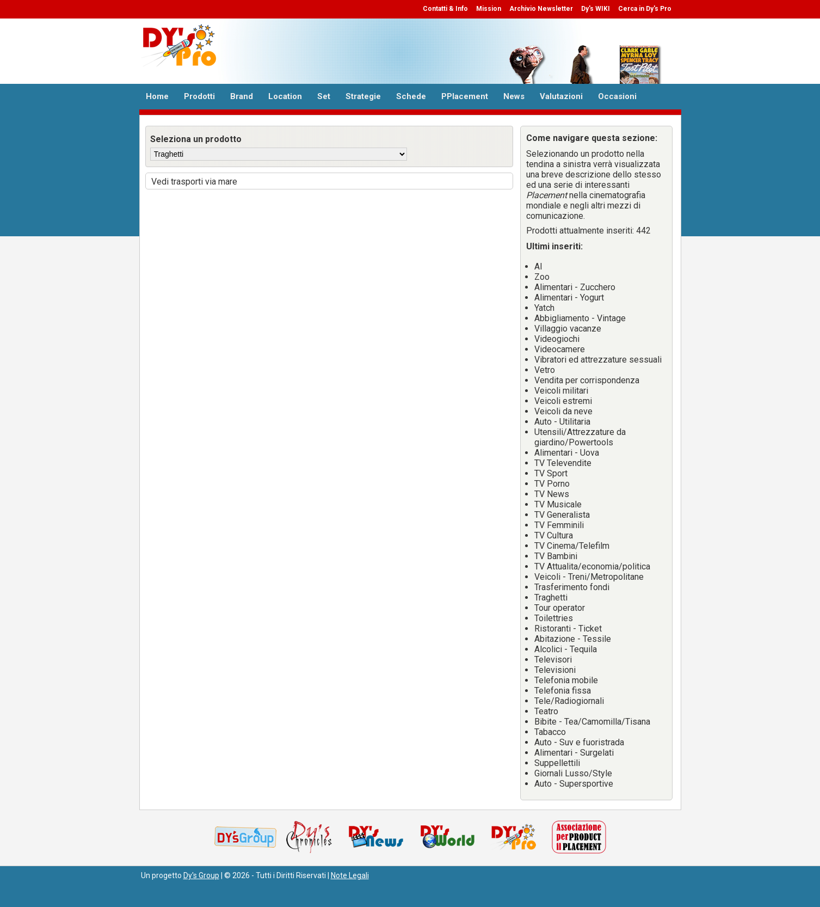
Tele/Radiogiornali (569, 701)
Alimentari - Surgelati (574, 752)
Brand (241, 96)
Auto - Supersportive (573, 784)
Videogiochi (556, 339)
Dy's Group (201, 875)
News (514, 96)
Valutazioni (561, 96)
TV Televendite (562, 463)
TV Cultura (553, 535)
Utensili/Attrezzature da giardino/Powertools (580, 437)
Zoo (542, 277)
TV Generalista (562, 515)
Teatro (546, 711)
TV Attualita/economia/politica (592, 566)
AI (538, 266)
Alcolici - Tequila (565, 649)
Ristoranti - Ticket (568, 628)
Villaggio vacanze (567, 328)
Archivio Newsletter (541, 9)
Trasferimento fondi (571, 587)
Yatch (544, 308)
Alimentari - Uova (566, 453)
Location (285, 96)
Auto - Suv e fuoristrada (579, 742)
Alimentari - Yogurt (569, 297)
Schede (411, 96)
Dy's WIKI (595, 9)
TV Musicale (558, 504)
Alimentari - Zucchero (574, 287)
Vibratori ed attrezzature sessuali (598, 359)
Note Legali (350, 875)
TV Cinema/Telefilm (571, 546)
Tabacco (550, 732)
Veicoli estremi (563, 401)
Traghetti (551, 597)
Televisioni (555, 670)
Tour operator (559, 608)
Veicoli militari (561, 390)
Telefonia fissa (562, 690)
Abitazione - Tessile (572, 639)
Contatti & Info (445, 9)
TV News (551, 494)
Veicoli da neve (563, 411)
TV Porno (552, 484)
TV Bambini (555, 556)
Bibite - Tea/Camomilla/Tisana (592, 721)
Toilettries (553, 618)
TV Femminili (559, 525)
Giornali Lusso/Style (573, 773)
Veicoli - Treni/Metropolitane (589, 577)
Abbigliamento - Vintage (580, 318)
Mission (488, 9)
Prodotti (199, 96)
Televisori (553, 659)
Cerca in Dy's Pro (644, 9)
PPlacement (464, 96)
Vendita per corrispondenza (586, 380)
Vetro (544, 370)
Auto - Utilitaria (562, 421)
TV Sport (551, 473)
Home (157, 96)
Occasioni (617, 96)
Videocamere (559, 349)
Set (323, 96)
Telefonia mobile (566, 680)
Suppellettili (557, 763)
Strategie (363, 96)
